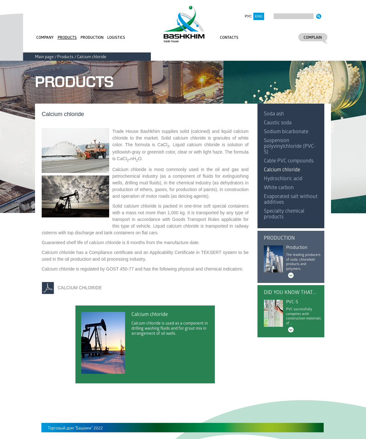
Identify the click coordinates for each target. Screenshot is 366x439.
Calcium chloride (282, 170)
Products (67, 38)
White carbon (279, 188)
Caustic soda (278, 123)
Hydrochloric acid (283, 179)
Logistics (116, 38)
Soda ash (274, 114)
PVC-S (292, 302)
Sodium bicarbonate (286, 132)
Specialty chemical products (284, 214)
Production (92, 38)
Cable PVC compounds (288, 161)
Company (45, 38)
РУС (248, 16)
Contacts (229, 38)
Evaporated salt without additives (291, 200)
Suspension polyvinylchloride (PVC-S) (290, 146)
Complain (313, 38)
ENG (259, 16)
